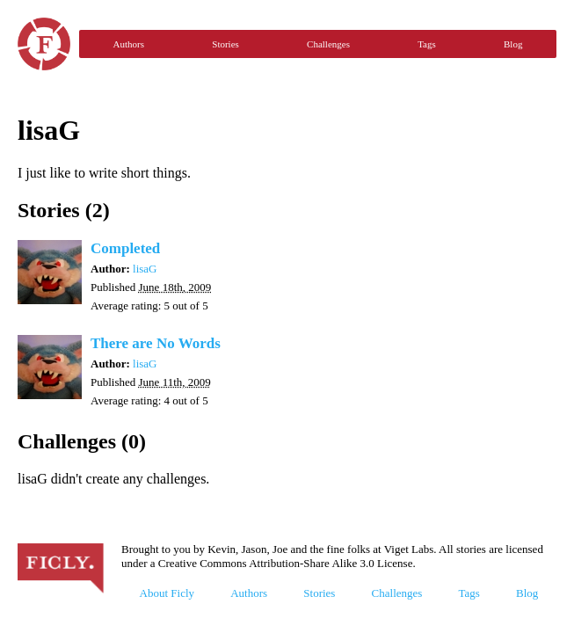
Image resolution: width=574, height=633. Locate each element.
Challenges (328, 44)
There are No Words (156, 343)
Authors (128, 44)
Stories (225, 44)
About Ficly (167, 593)
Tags (427, 44)
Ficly (44, 44)
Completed (125, 248)
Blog (513, 44)
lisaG (144, 268)
